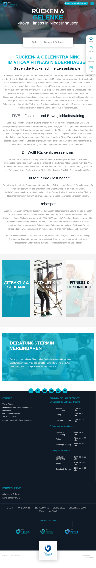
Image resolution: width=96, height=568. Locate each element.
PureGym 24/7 (24, 508)
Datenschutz (89, 558)
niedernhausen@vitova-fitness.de (17, 420)
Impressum (86, 555)
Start (10, 508)
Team (41, 511)
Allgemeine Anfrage (11, 494)
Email (91, 69)
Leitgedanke (42, 508)
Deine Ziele (59, 508)
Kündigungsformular (11, 498)
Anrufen (91, 59)
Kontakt (52, 511)
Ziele (37, 42)
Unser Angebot (77, 508)
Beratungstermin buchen (76, 3)
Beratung (91, 49)
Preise (91, 39)
